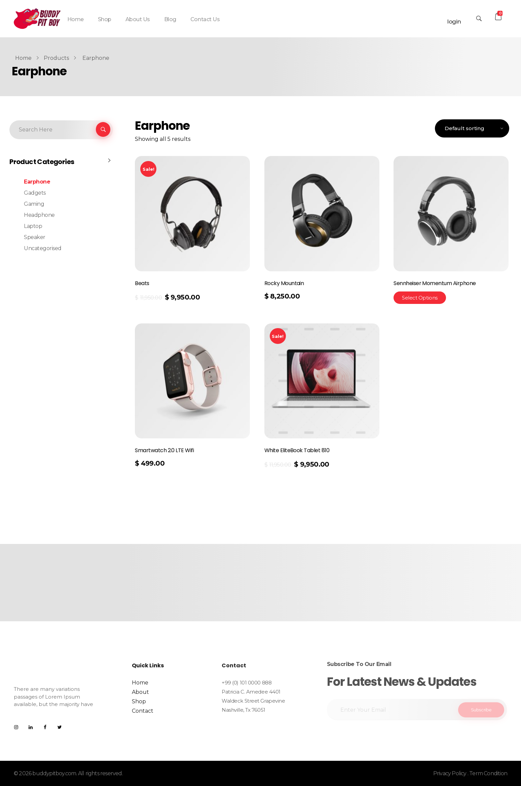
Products (56, 58)
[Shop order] (472, 128)
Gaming (34, 204)
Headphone (39, 215)
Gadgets (35, 193)
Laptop (33, 226)
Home (23, 58)
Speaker (34, 237)
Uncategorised (43, 248)
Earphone (37, 182)
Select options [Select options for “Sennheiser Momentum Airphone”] (420, 297)
